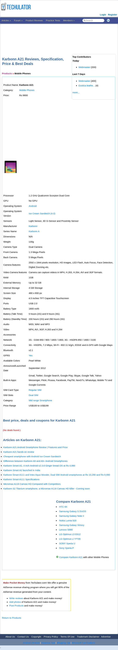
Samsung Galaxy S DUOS (72, 511)
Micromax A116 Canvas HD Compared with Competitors (32, 484)
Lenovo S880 (66, 529)
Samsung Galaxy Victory (71, 525)
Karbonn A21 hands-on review (18, 452)
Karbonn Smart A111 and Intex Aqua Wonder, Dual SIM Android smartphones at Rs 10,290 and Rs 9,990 (56, 474)
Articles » (6, 20)
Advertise (106, 636)
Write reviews (16, 598)
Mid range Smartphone (40, 400)
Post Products (16, 605)
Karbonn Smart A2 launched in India (21, 470)
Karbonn (33, 226)
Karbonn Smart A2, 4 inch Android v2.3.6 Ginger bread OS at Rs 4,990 (39, 465)
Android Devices (31, 642)
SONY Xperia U (67, 543)
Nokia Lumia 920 (67, 520)
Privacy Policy (51, 636)
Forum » (18, 20)
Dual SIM (33, 395)
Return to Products (11, 618)
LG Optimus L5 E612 (70, 534)
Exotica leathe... (87, 85)
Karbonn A (34, 231)
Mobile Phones (26, 90)
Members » (69, 20)
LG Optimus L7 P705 (70, 539)
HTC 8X (63, 506)
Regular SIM (35, 390)
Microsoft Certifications (83, 642)
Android (33, 206)
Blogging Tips (64, 642)
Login (103, 14)
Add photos (15, 602)
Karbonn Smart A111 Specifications (21, 479)
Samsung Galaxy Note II (71, 516)
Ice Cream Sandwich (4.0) (42, 213)
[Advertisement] (57, 35)
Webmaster (84, 67)
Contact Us (23, 636)
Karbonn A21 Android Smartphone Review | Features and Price (35, 447)
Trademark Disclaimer (88, 636)
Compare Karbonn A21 (71, 557)
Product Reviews (34, 20)
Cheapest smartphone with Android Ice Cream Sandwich (32, 456)
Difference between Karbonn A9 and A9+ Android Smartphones (35, 461)
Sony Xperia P (66, 548)
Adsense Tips (48, 642)
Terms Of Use (67, 636)
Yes (30, 355)
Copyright (36, 636)
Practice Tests (53, 20)
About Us (10, 636)
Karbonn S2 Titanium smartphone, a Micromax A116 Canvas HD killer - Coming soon (46, 488)
